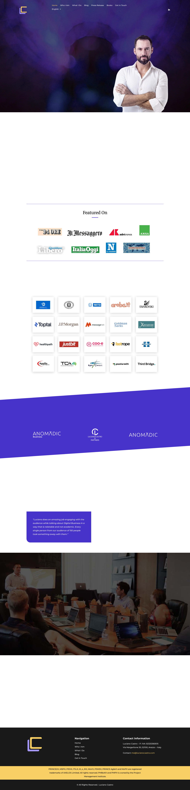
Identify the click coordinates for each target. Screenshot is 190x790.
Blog (86, 5)
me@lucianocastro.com (143, 753)
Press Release (97, 5)
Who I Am (64, 5)
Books (109, 5)
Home (54, 5)
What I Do (76, 5)
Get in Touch (121, 5)
